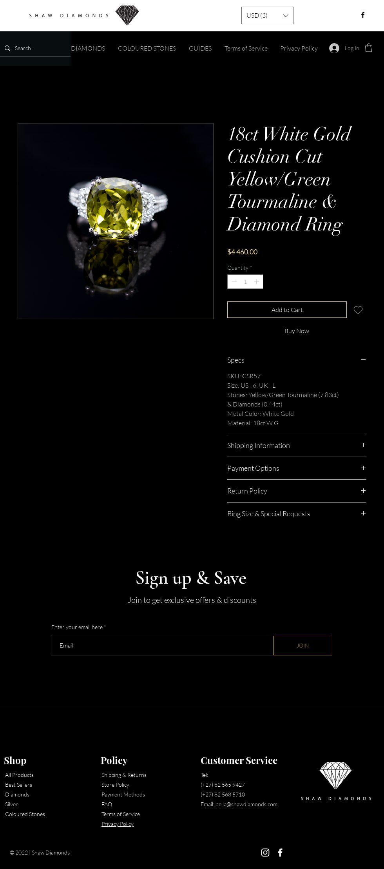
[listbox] (267, 15)
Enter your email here (77, 627)
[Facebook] (280, 852)
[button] (267, 15)
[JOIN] (303, 645)
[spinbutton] (245, 281)
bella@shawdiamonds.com (246, 804)
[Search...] (34, 48)
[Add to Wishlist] (358, 309)
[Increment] (257, 281)
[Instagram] (265, 852)
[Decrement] (233, 281)
